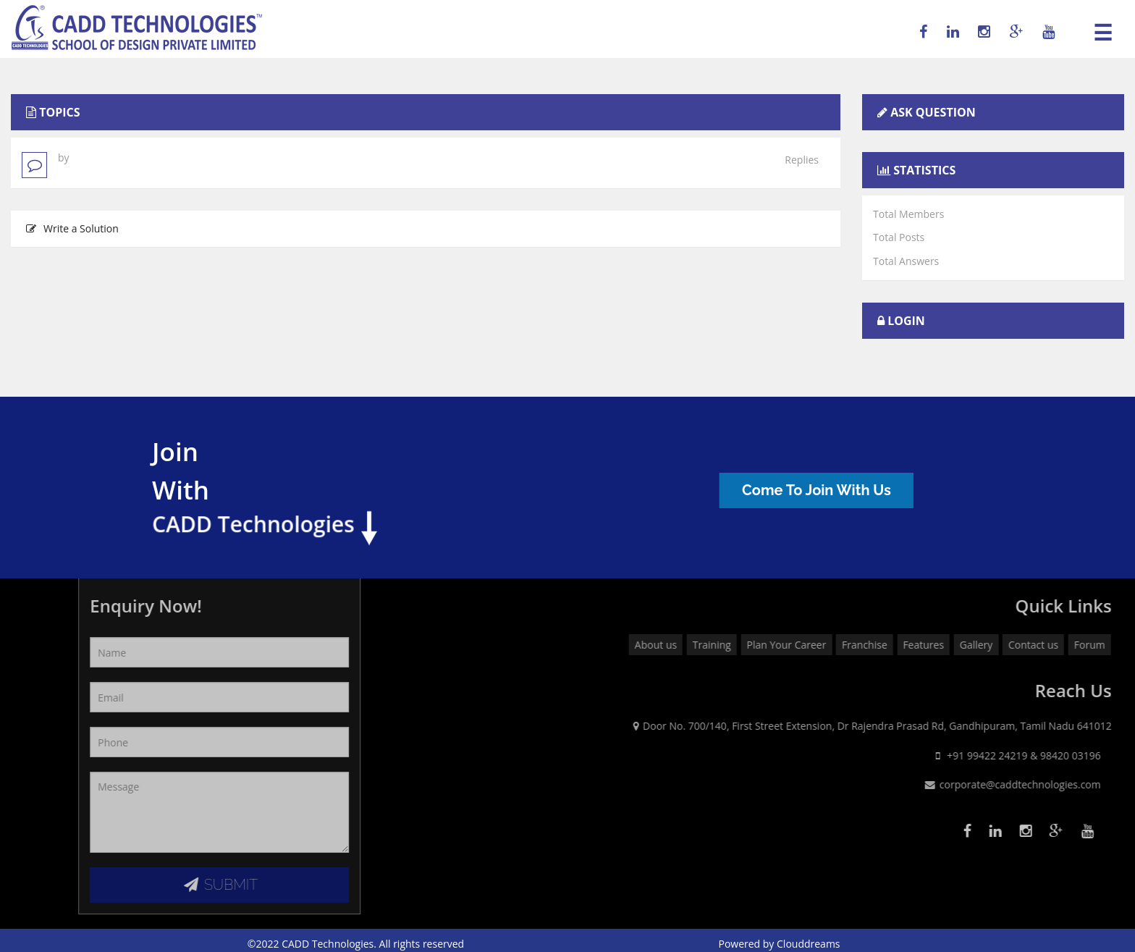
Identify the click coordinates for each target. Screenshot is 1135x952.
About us (818, 645)
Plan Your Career (949, 645)
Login (906, 321)
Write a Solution (72, 228)
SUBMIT (139, 884)
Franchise (1027, 645)
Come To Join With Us (828, 490)
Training (874, 645)
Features (1086, 645)
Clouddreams (808, 944)
